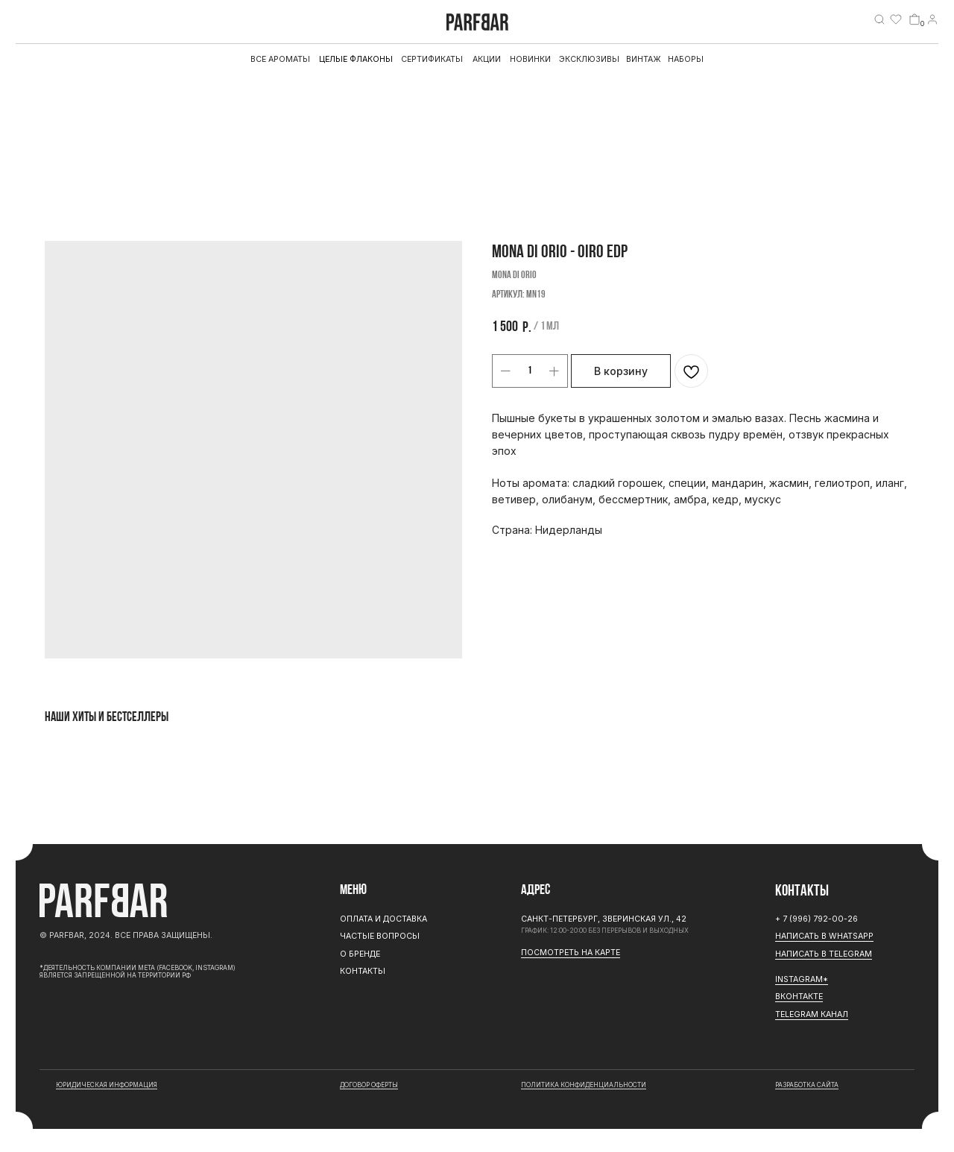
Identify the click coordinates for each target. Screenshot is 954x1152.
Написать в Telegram (823, 954)
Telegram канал (811, 1014)
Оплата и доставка (383, 919)
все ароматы (280, 59)
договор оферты (369, 1085)
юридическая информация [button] (106, 1085)
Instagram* (801, 979)
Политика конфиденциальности (583, 1085)
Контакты (362, 971)
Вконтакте (799, 996)
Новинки (530, 59)
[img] (879, 19)
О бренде (360, 954)
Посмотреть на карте (570, 952)
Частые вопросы (380, 936)
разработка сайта (806, 1085)
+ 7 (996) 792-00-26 (816, 919)
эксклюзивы (589, 59)
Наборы (686, 59)
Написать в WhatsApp (824, 936)
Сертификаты (432, 59)
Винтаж (643, 59)
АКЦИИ (487, 59)
